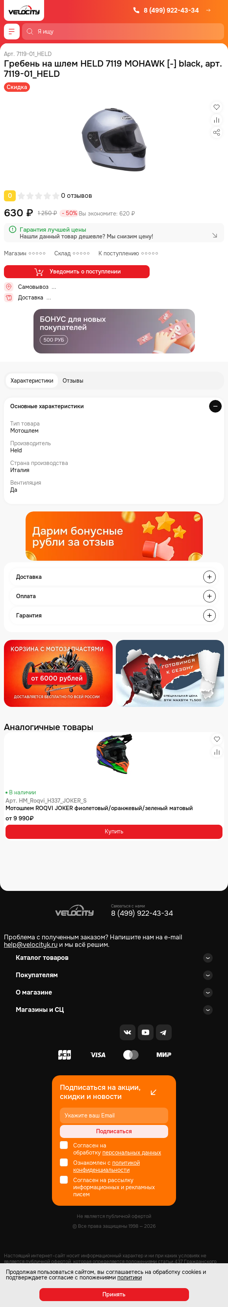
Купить (114, 831)
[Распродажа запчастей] (58, 673)
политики (129, 1277)
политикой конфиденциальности (106, 1166)
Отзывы (73, 380)
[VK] (127, 1032)
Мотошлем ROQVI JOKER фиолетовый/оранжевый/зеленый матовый (99, 808)
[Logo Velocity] (24, 10)
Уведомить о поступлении (77, 272)
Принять (114, 1294)
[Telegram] (164, 1032)
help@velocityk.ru (30, 945)
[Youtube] (146, 1032)
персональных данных (131, 1152)
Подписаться (114, 1131)
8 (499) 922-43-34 (166, 10)
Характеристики (32, 380)
